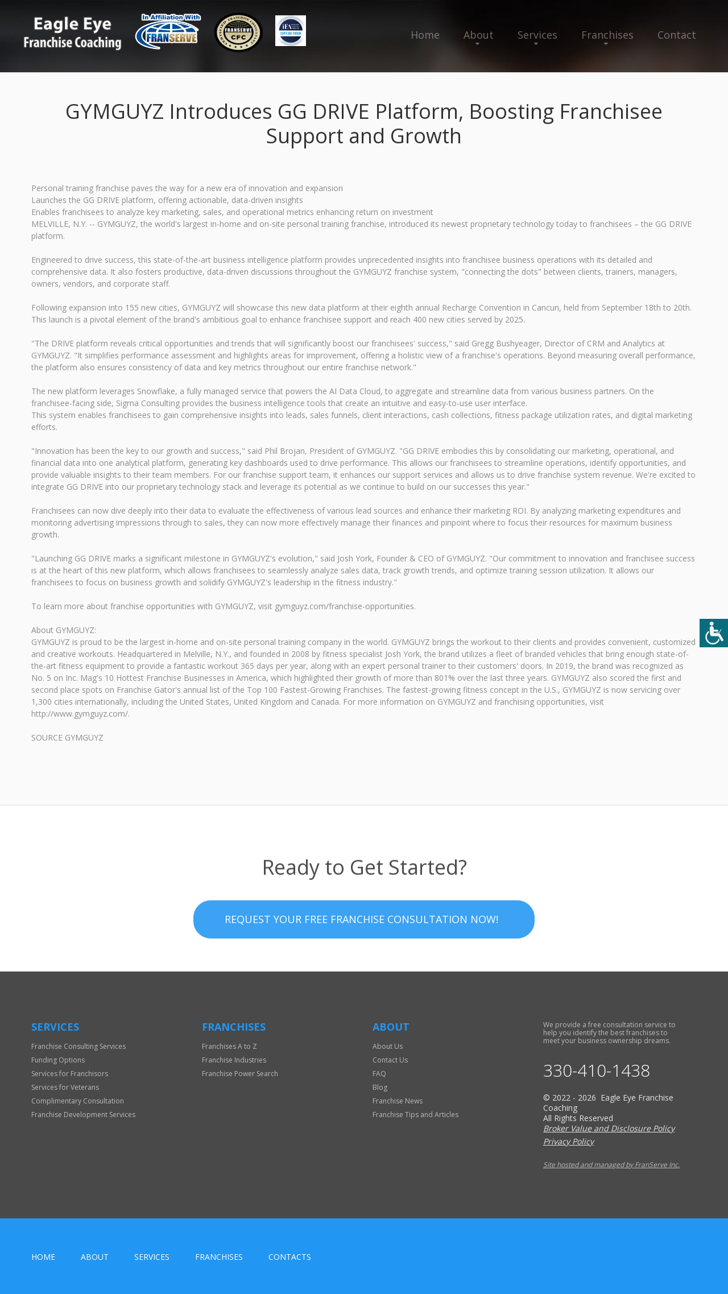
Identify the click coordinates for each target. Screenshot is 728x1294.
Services (537, 35)
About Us (388, 1046)
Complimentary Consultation (77, 1101)
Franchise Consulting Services (78, 1046)
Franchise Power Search (240, 1073)
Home (425, 35)
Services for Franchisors (69, 1073)
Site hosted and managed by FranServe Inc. (611, 1164)
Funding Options (58, 1060)
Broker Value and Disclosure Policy (609, 1128)
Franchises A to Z (229, 1046)
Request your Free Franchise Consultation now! (361, 953)
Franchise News (398, 1101)
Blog (380, 1087)
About (479, 35)
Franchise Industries (234, 1060)
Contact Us (390, 1060)
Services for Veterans (65, 1087)
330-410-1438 (596, 1070)
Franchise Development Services (83, 1114)
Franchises (607, 35)
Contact (676, 35)
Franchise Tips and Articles (415, 1114)
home (43, 1256)
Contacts (289, 1256)
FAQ (379, 1073)
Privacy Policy (568, 1141)
